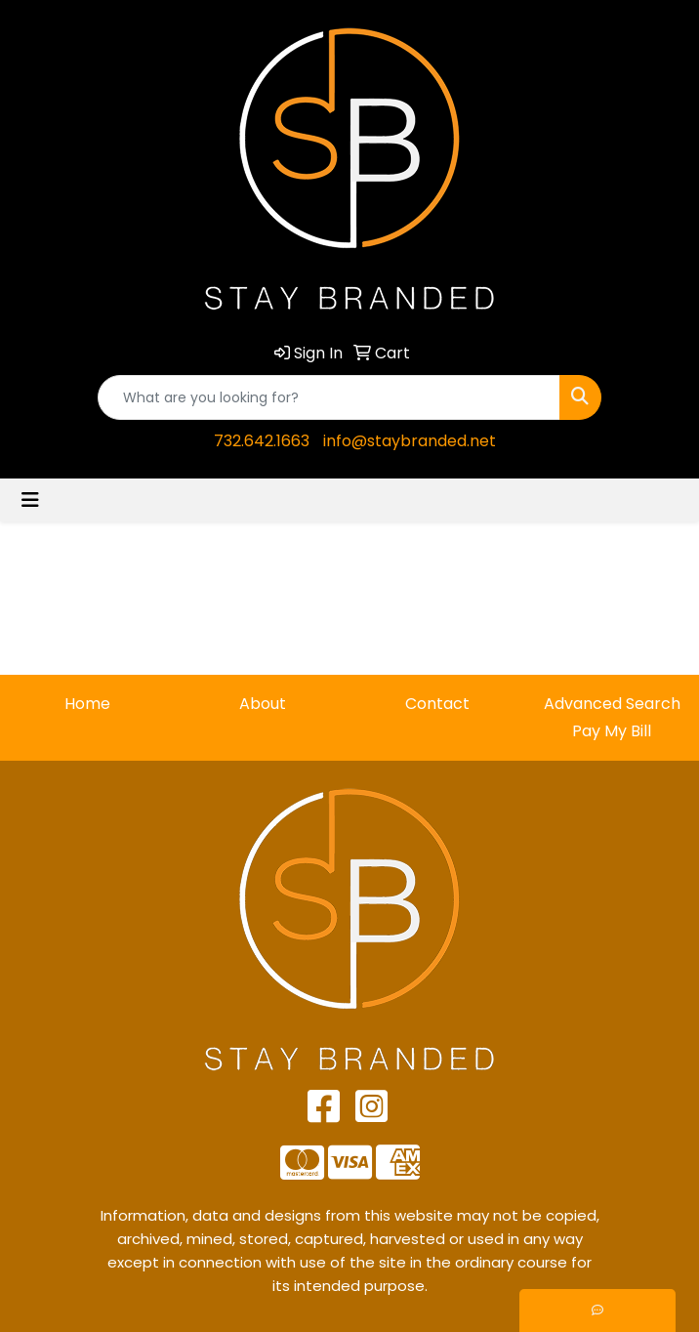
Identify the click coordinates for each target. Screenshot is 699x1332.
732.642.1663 (261, 441)
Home (87, 703)
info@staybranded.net (409, 441)
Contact (437, 703)
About (262, 703)
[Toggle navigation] (30, 500)
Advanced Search (612, 703)
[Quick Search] (329, 397)
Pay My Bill (611, 731)
